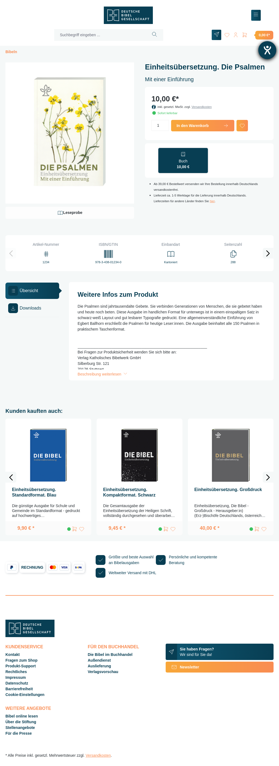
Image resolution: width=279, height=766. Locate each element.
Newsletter (182, 667)
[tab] (32, 291)
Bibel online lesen (21, 716)
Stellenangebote (20, 727)
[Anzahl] (160, 125)
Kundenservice (24, 646)
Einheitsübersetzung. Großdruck (228, 489)
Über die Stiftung (20, 722)
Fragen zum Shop (21, 660)
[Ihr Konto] (235, 34)
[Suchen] (153, 35)
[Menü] (256, 15)
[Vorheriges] (10, 253)
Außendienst (99, 660)
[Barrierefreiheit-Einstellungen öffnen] (267, 50)
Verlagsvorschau (103, 672)
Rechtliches (16, 672)
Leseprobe (70, 213)
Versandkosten (202, 106)
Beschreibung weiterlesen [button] (103, 374)
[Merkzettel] (225, 34)
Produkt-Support (20, 666)
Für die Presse (18, 733)
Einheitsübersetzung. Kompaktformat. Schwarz (129, 492)
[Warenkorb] (257, 35)
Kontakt (12, 654)
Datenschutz (16, 683)
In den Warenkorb (203, 126)
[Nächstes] (268, 253)
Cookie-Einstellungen (24, 694)
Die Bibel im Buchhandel (110, 654)
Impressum (15, 677)
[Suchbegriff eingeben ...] (99, 35)
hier (212, 201)
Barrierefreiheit (19, 689)
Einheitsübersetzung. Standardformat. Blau (34, 492)
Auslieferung (99, 666)
